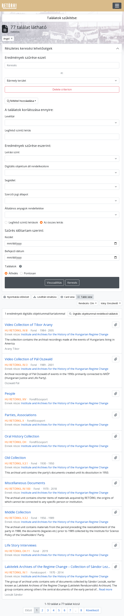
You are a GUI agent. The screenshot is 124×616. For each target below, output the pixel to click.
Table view (84, 296)
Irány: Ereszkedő (110, 303)
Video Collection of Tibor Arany (29, 325)
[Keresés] (62, 65)
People (10, 394)
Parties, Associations (20, 415)
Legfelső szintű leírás (18, 130)
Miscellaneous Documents (25, 483)
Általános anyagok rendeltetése (24, 208)
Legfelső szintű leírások (23, 222)
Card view (68, 296)
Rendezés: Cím (87, 303)
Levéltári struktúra (44, 296)
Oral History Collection (22, 436)
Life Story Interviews (20, 545)
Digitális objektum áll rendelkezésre (27, 166)
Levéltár (10, 116)
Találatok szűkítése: (62, 18)
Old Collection (15, 458)
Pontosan (30, 273)
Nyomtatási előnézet (16, 296)
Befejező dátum (14, 251)
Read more (105, 589)
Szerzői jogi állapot (16, 194)
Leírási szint (12, 152)
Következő (92, 610)
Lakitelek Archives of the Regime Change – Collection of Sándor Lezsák (58, 567)
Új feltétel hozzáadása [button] (20, 101)
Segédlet (10, 180)
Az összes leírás (53, 222)
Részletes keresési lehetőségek (28, 48)
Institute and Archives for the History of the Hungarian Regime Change (64, 334)
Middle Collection (18, 512)
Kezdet (9, 237)
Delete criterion (62, 89)
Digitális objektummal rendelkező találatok (93, 313)
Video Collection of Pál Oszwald (28, 359)
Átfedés (13, 273)
